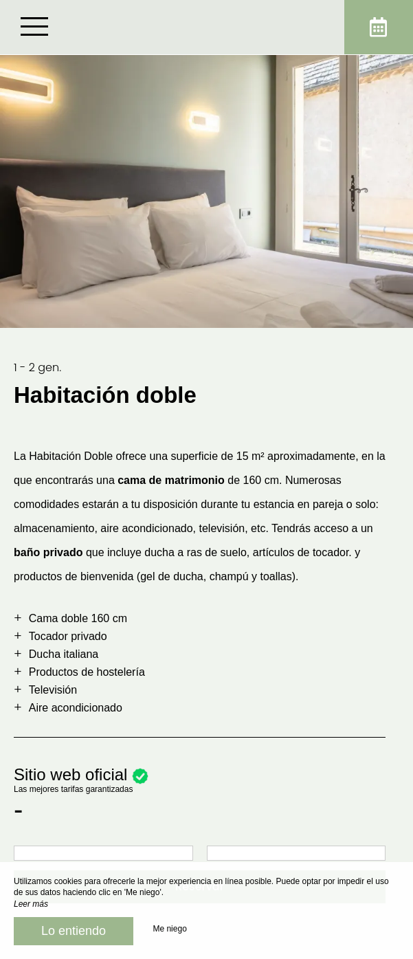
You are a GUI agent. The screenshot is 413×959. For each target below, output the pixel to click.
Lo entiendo (73, 931)
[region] (206, 643)
